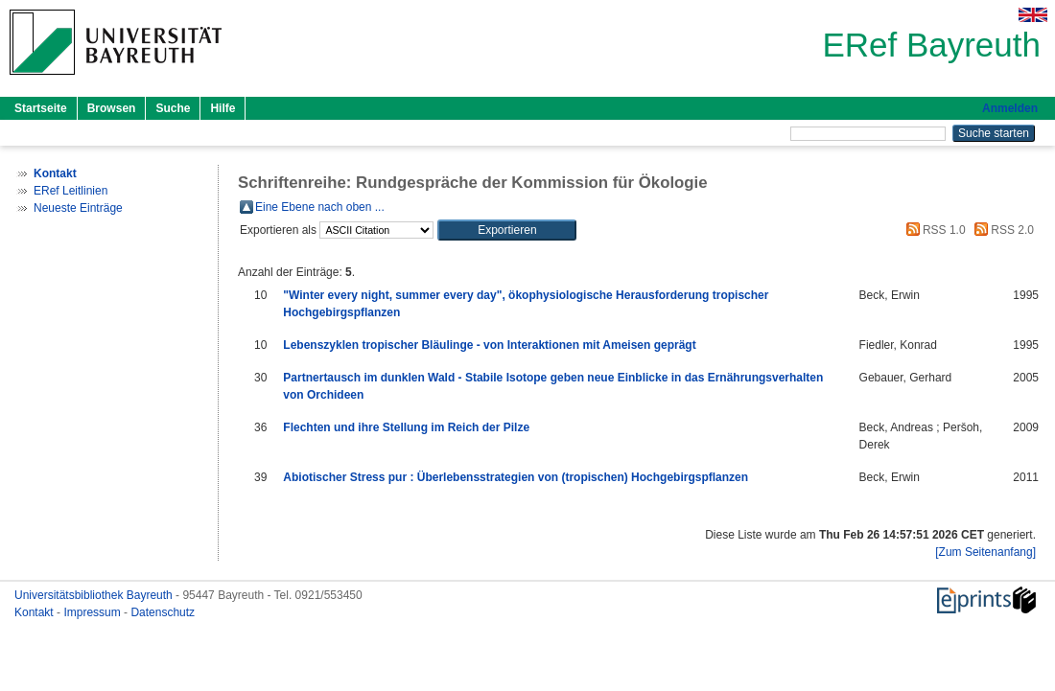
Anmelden (1010, 108)
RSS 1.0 (933, 230)
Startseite (40, 108)
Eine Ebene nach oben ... (320, 207)
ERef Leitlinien (70, 190)
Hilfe (222, 108)
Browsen (111, 108)
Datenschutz (162, 612)
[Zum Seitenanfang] (985, 552)
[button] (506, 230)
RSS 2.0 (1001, 230)
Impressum (93, 612)
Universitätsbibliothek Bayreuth (95, 595)
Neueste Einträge (78, 208)
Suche (172, 108)
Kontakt (35, 612)
